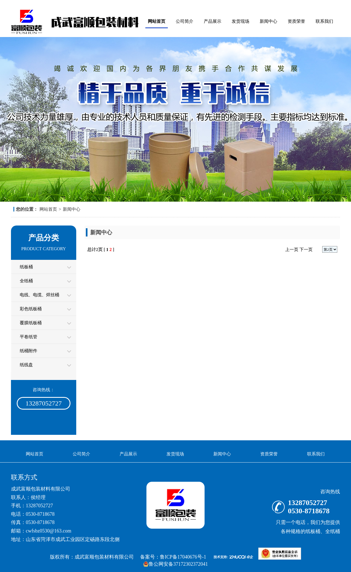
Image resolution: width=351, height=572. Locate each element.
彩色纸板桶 (31, 308)
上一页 (291, 249)
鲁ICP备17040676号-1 (183, 557)
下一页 (306, 249)
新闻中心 (268, 21)
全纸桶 (26, 280)
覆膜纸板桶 (31, 322)
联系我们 (324, 21)
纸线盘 (26, 364)
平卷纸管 (28, 336)
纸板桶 (26, 266)
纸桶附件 (28, 350)
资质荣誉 (296, 21)
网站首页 (156, 21)
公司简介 (184, 21)
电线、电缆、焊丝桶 (39, 294)
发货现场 (240, 21)
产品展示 (212, 21)
